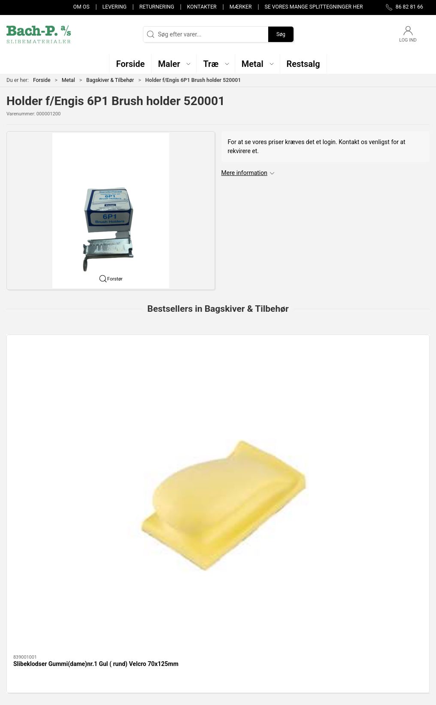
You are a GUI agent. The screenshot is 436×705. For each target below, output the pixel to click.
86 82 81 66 (22, 610)
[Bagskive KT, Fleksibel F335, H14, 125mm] (164, 374)
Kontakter (202, 7)
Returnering (156, 7)
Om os (81, 7)
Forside (42, 80)
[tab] (203, 467)
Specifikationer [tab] (33, 517)
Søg (280, 34)
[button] (174, 63)
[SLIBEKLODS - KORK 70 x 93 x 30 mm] (379, 374)
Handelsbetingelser (324, 642)
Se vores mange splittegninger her (314, 7)
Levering (114, 7)
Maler (160, 605)
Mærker (241, 7)
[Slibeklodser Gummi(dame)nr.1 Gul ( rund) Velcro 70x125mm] (56, 374)
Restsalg (164, 630)
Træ (158, 593)
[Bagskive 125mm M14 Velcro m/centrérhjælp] (271, 374)
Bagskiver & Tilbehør (110, 80)
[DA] (38, 34)
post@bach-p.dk (28, 619)
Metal (68, 80)
